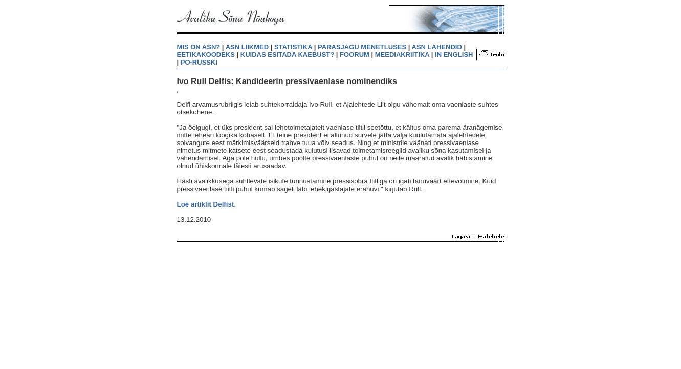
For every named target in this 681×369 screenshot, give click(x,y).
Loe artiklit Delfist (205, 204)
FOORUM (354, 54)
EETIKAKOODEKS (206, 54)
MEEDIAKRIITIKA (402, 54)
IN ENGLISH (454, 54)
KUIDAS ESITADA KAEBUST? (287, 54)
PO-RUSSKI (199, 62)
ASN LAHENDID (437, 47)
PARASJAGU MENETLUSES (362, 47)
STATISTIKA (293, 47)
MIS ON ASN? (199, 47)
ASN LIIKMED (247, 47)
